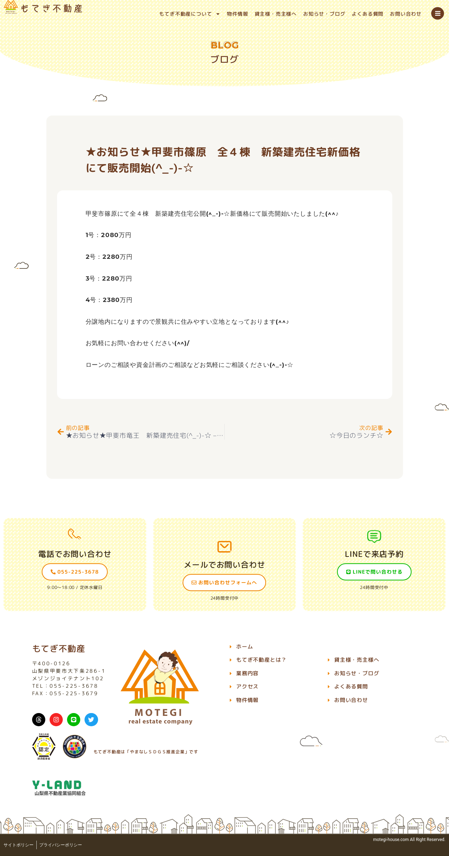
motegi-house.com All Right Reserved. (409, 839)
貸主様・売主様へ (276, 13)
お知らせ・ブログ (324, 13)
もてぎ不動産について (189, 14)
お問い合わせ (406, 13)
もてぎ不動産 (58, 648)
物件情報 (237, 13)
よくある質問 (367, 13)
